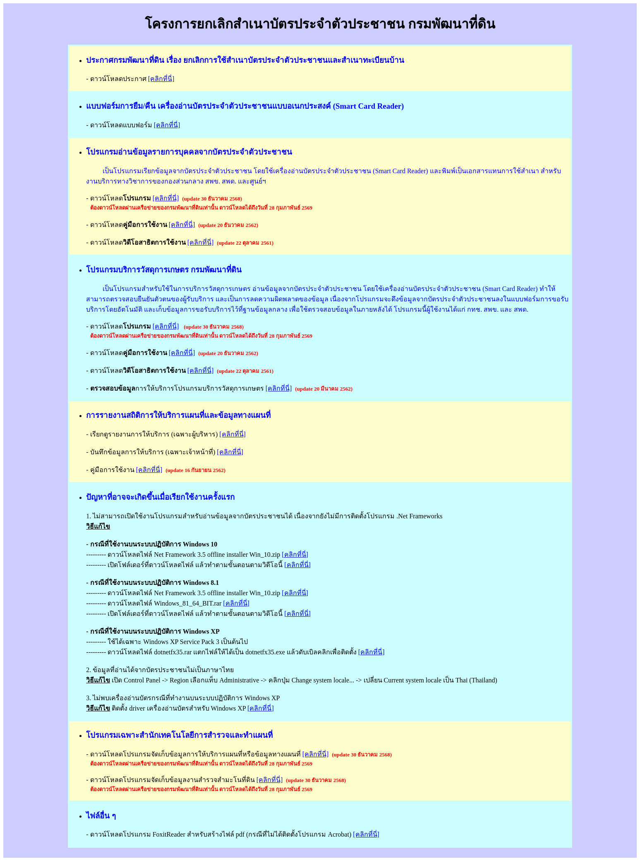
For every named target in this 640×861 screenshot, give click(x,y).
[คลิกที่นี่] (161, 78)
